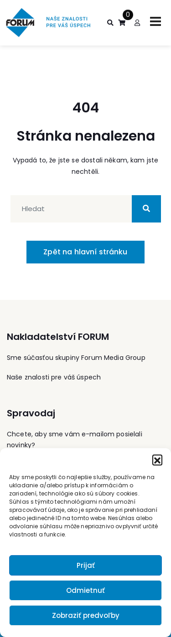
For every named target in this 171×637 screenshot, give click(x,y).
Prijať (86, 565)
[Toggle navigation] (155, 21)
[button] (157, 459)
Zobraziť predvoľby (85, 615)
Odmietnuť (85, 590)
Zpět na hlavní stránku (85, 252)
